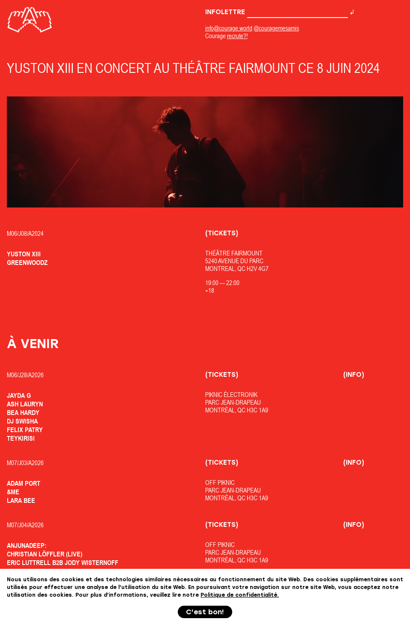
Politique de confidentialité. (240, 595)
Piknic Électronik (231, 394)
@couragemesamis (276, 28)
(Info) (353, 375)
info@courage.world (228, 28)
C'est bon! (205, 612)
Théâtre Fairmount (234, 253)
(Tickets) (221, 233)
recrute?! (237, 35)
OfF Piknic (220, 482)
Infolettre (276, 12)
